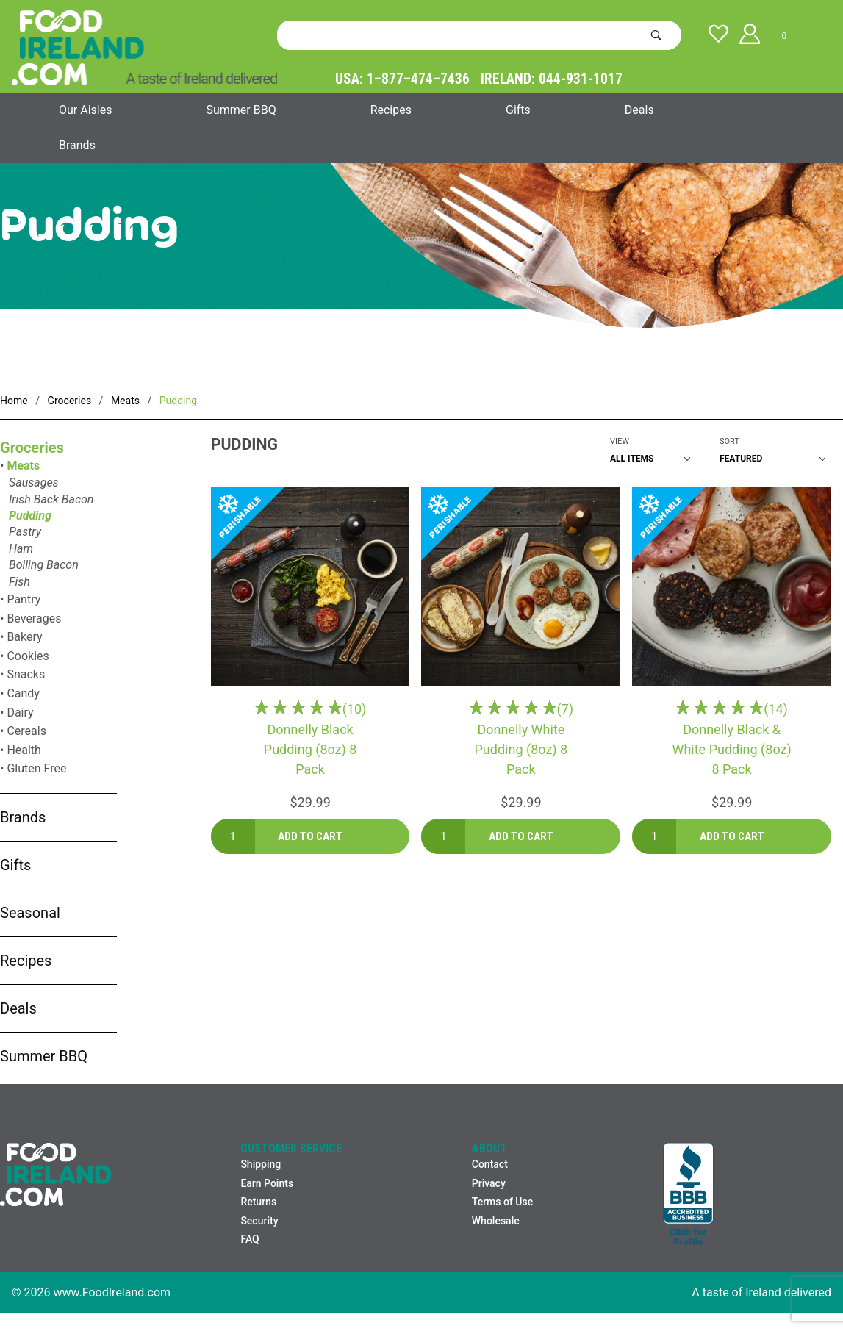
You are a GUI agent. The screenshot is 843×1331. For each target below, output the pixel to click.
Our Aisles (85, 110)
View (619, 441)
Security (259, 1221)
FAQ (249, 1239)
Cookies (28, 656)
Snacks (26, 674)
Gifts (518, 110)
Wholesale (496, 1221)
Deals (639, 110)
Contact (490, 1164)
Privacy (489, 1183)
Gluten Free (36, 768)
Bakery (24, 637)
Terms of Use (502, 1202)
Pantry (23, 599)
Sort (729, 441)
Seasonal (30, 913)
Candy (23, 693)
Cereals (26, 731)
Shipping (260, 1164)
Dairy (20, 713)
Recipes (391, 110)
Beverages (34, 618)
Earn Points (266, 1183)
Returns (258, 1202)
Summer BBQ (241, 110)
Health (24, 750)
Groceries (32, 447)
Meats (23, 466)
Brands (77, 145)
